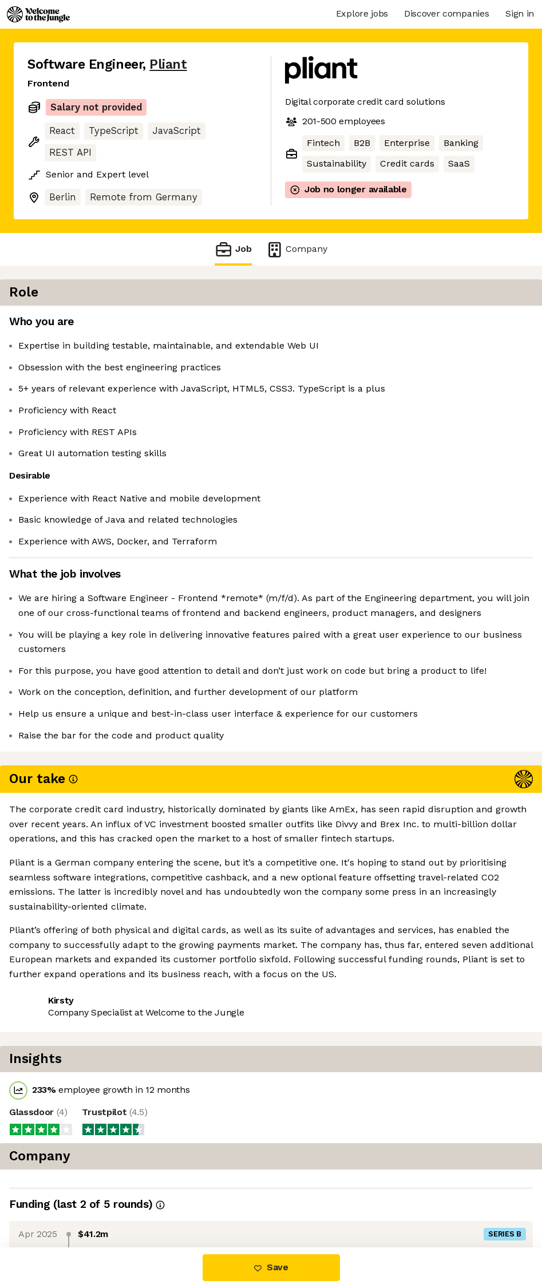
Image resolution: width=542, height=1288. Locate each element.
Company (296, 249)
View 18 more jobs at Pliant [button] (168, 941)
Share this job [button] (59, 941)
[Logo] (38, 14)
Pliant (168, 64)
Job (233, 249)
